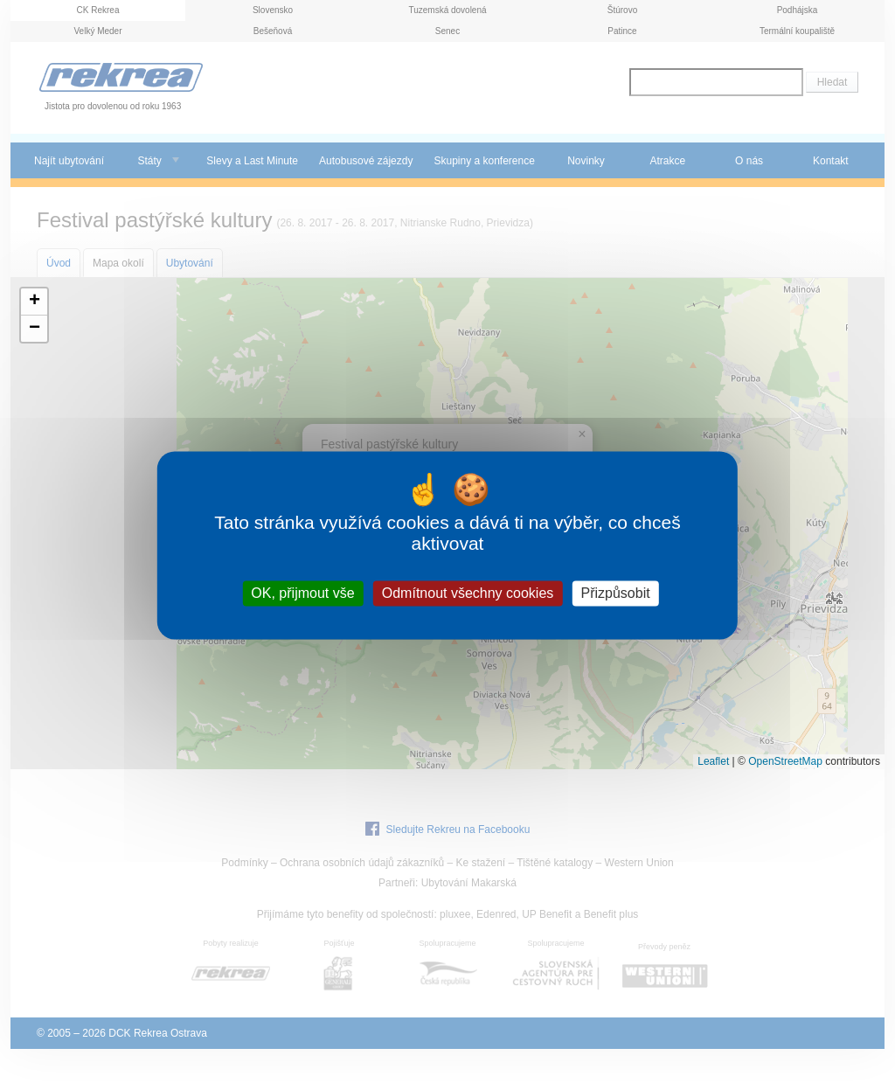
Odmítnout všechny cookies (468, 593)
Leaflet (713, 761)
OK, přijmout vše (302, 593)
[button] (34, 302)
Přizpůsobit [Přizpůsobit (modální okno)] (614, 593)
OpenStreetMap (785, 761)
